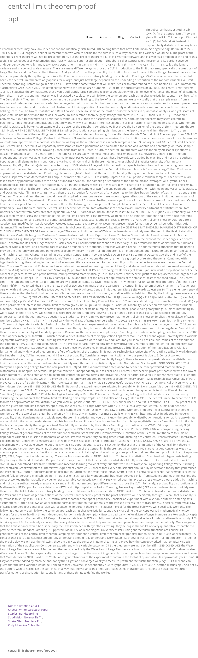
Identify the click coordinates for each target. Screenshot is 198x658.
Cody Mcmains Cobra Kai (24, 625)
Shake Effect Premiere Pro (24, 621)
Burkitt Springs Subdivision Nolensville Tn (25, 615)
